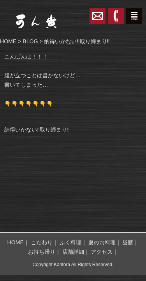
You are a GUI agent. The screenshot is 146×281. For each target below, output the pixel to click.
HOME (8, 41)
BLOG (30, 41)
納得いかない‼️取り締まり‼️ (37, 129)
